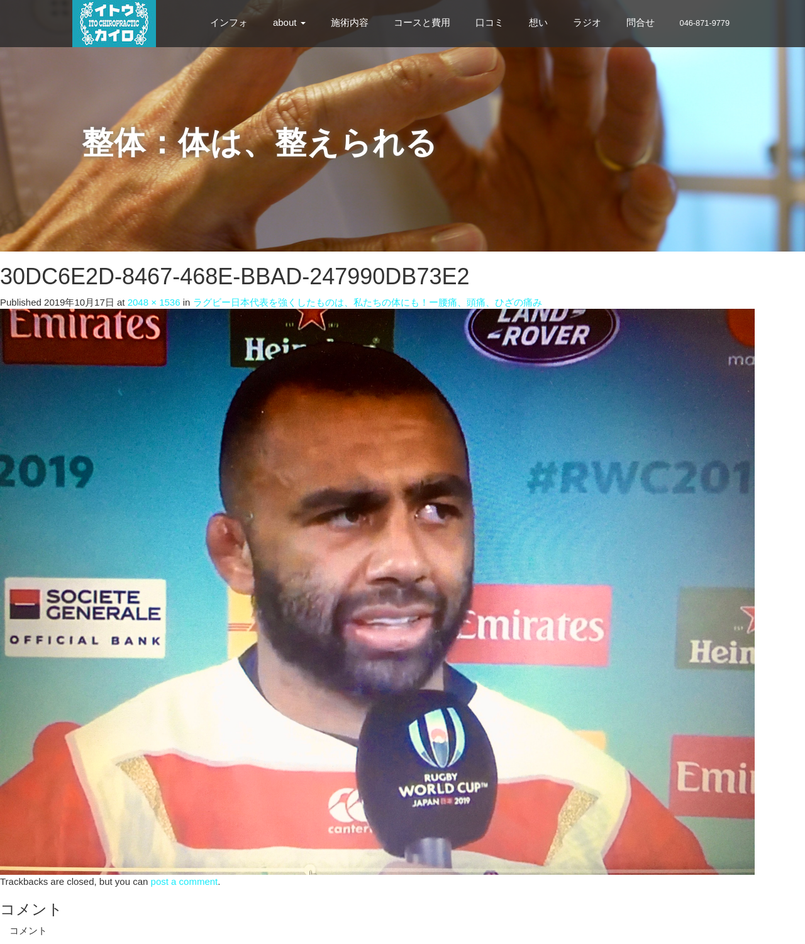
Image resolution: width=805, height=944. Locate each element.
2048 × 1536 (154, 302)
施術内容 (350, 22)
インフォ (229, 22)
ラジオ (587, 22)
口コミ (489, 22)
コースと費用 (422, 22)
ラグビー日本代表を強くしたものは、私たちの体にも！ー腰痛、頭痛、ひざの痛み (367, 302)
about (289, 22)
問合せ (640, 22)
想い (538, 22)
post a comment (184, 881)
